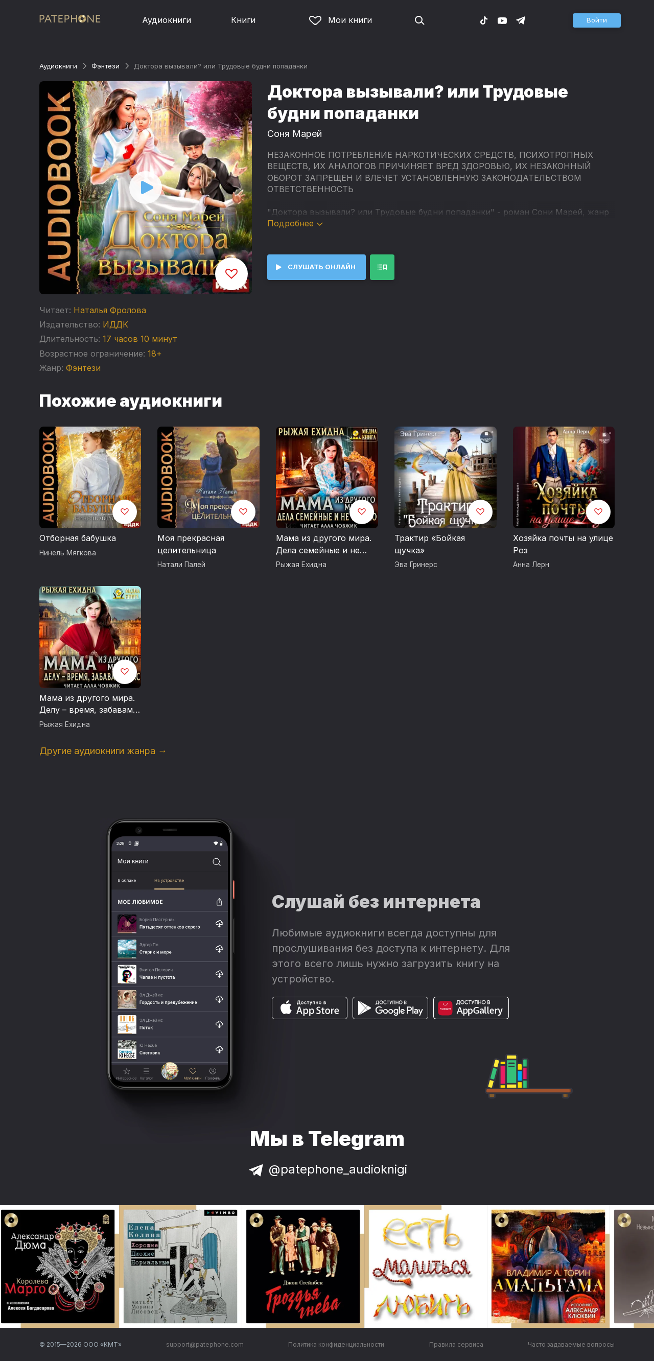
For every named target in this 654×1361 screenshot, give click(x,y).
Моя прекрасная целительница (190, 544)
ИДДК (115, 324)
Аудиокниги (166, 20)
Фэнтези (105, 66)
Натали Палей (181, 564)
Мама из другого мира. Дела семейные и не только (323, 544)
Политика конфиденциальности (336, 1344)
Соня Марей (294, 133)
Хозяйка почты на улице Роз (563, 544)
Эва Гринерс (415, 564)
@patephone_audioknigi (327, 1169)
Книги (243, 20)
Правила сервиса (456, 1344)
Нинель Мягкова (67, 553)
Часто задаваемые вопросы (571, 1344)
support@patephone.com (205, 1344)
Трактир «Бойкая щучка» (429, 544)
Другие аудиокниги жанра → (103, 750)
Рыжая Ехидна (301, 564)
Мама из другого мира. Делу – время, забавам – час (89, 704)
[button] (597, 20)
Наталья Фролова (110, 310)
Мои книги (340, 20)
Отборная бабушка (77, 538)
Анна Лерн (531, 564)
